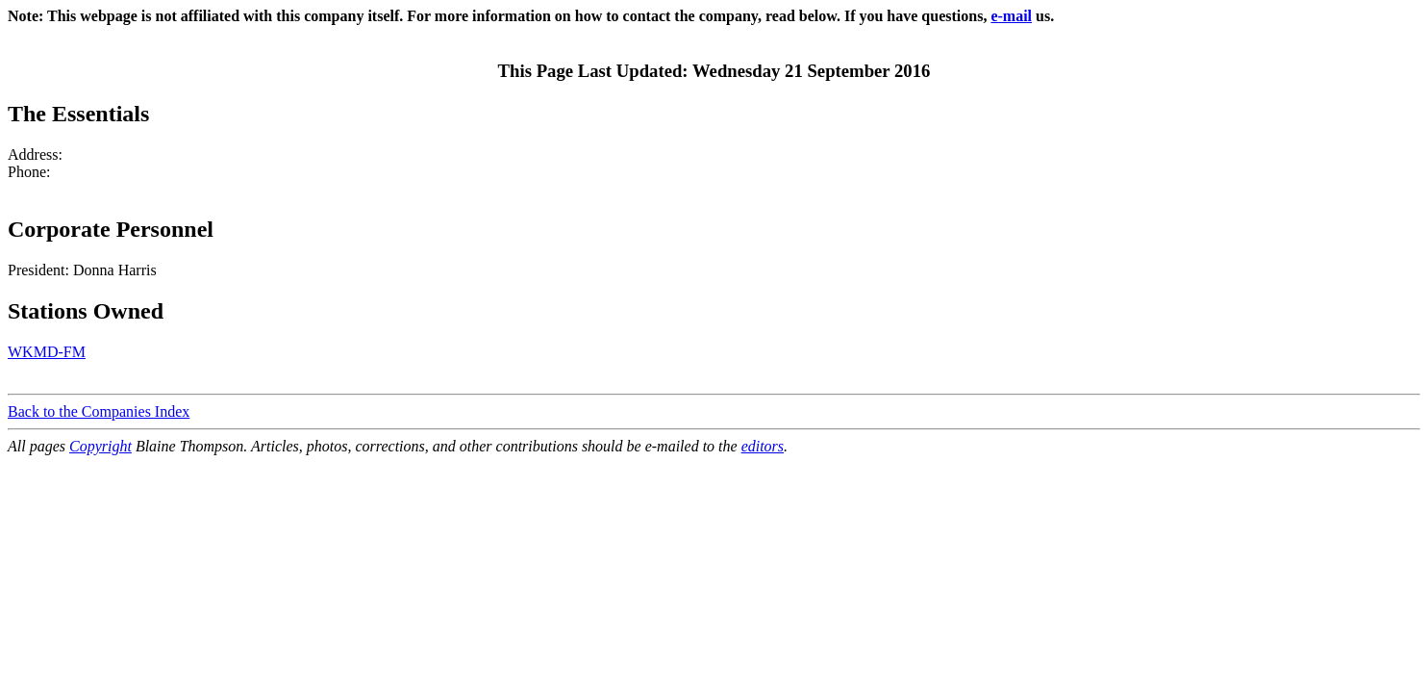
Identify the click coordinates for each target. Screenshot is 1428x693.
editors (762, 446)
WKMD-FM (47, 352)
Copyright (100, 446)
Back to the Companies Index (98, 411)
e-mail (1011, 16)
